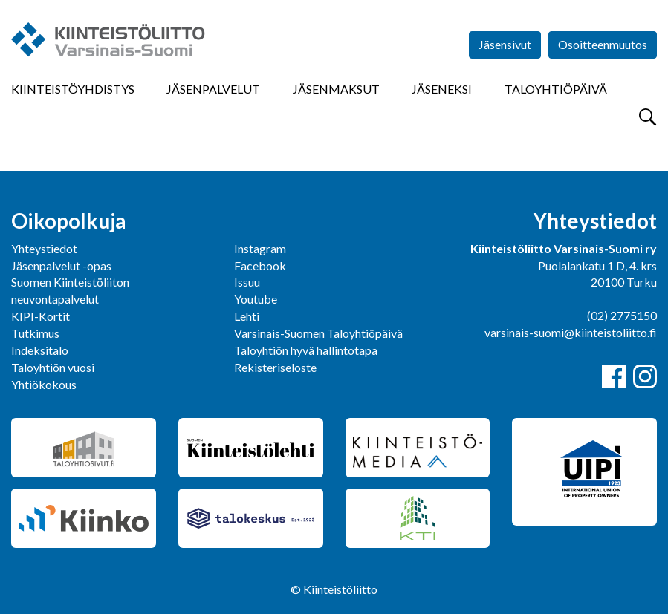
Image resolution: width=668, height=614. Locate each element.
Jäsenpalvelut (213, 89)
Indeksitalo (39, 350)
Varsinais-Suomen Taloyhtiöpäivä (318, 333)
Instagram (260, 248)
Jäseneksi (442, 89)
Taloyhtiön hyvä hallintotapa (305, 350)
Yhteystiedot (44, 248)
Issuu (247, 282)
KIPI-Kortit (40, 316)
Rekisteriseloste (275, 367)
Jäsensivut (505, 44)
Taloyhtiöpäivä (556, 89)
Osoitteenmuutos (602, 44)
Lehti (246, 316)
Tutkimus (35, 333)
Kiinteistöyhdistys (72, 89)
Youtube (255, 299)
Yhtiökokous (44, 384)
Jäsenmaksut (336, 89)
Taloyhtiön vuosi (52, 367)
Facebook (260, 265)
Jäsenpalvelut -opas (61, 265)
